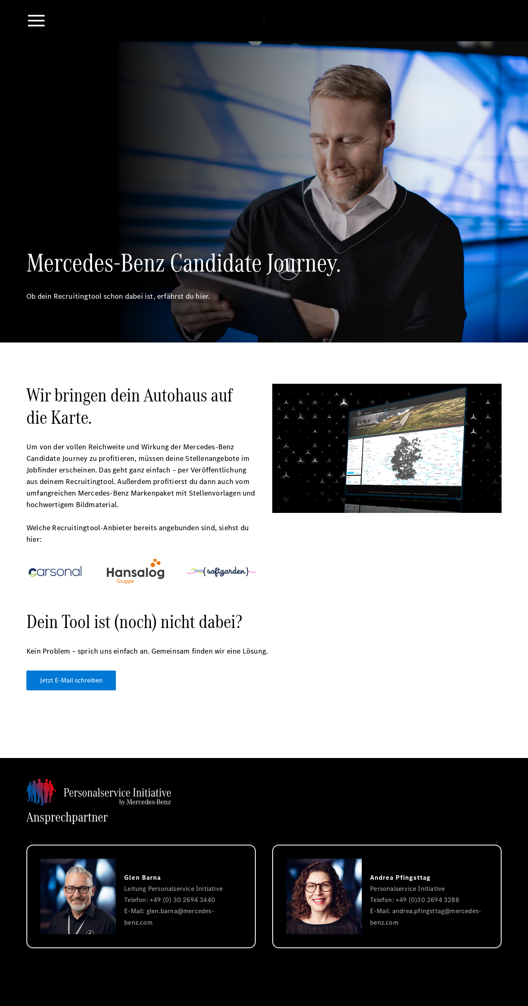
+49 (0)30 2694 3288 (427, 899)
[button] (36, 21)
